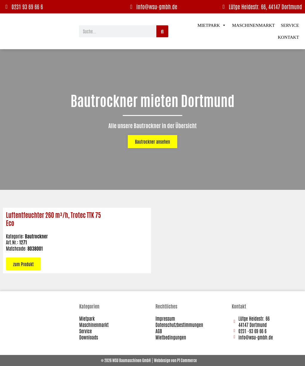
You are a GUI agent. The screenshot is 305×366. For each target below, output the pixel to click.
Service (290, 25)
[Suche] (162, 31)
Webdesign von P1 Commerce (175, 360)
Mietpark (211, 25)
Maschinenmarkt (253, 25)
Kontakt (288, 37)
